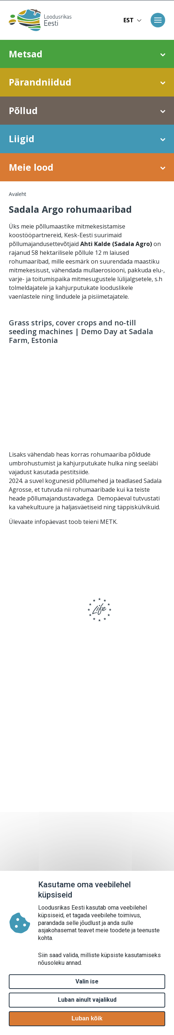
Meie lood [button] (87, 167)
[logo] (33, 614)
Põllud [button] (87, 111)
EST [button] (132, 20)
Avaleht (17, 193)
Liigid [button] (87, 139)
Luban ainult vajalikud (87, 999)
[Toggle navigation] (158, 20)
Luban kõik (86, 1018)
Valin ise (87, 981)
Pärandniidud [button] (87, 82)
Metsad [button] (87, 54)
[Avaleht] (43, 20)
